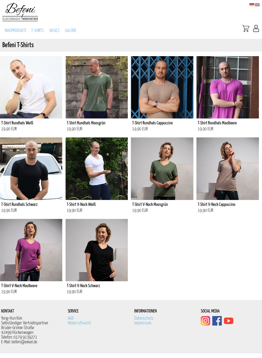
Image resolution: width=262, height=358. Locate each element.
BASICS (54, 30)
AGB (71, 318)
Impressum (142, 323)
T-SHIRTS (37, 30)
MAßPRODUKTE (16, 30)
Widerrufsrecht (79, 323)
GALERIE (70, 30)
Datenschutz (144, 318)
